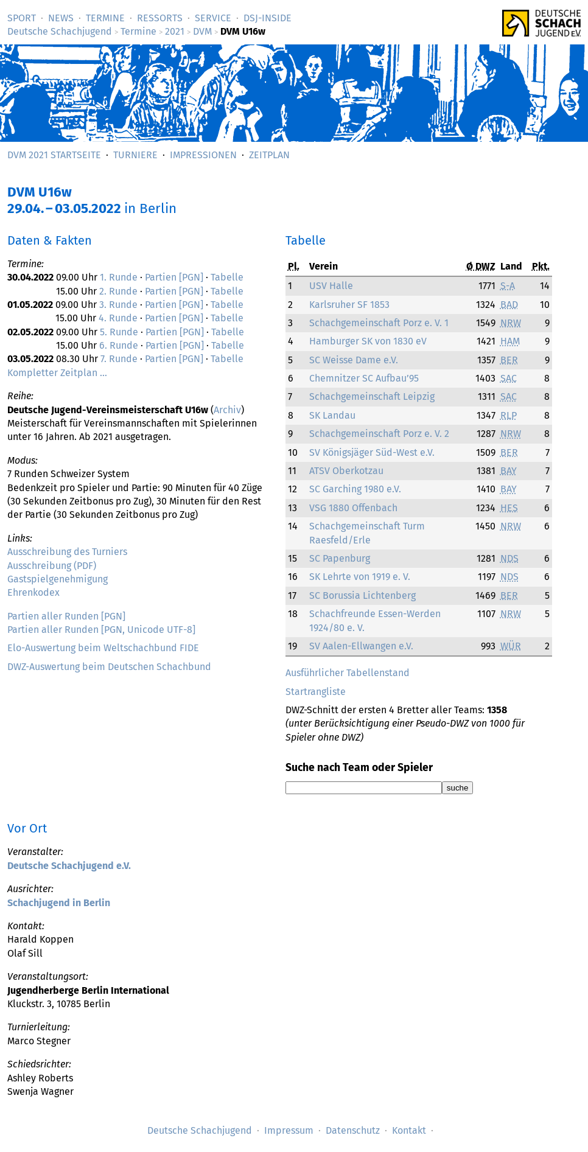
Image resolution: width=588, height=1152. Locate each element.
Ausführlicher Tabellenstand (347, 673)
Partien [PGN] (174, 277)
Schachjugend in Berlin (58, 903)
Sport (21, 18)
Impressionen (203, 155)
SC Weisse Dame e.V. (353, 360)
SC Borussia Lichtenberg (362, 595)
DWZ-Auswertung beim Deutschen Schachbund (109, 666)
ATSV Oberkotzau (346, 471)
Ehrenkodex (33, 592)
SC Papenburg (339, 558)
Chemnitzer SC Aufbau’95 (364, 378)
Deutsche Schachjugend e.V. (69, 865)
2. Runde (118, 291)
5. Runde (119, 332)
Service (213, 18)
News (61, 18)
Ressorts (160, 18)
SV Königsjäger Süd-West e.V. (372, 452)
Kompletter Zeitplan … (57, 373)
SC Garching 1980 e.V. (355, 489)
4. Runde (118, 318)
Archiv (227, 410)
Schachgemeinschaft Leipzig (372, 396)
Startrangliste (315, 691)
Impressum (288, 1130)
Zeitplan (269, 155)
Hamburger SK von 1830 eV (368, 341)
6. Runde (118, 345)
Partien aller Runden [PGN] (66, 616)
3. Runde (118, 304)
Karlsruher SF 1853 (349, 304)
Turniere (135, 155)
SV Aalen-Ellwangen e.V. (361, 646)
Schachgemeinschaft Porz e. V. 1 (379, 323)
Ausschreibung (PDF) (51, 565)
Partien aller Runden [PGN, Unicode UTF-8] (101, 629)
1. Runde (119, 277)
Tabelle (227, 277)
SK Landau (332, 415)
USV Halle (331, 285)
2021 (174, 31)
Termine (105, 18)
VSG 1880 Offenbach (353, 508)
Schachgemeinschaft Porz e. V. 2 (379, 433)
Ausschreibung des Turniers (67, 551)
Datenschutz (353, 1130)
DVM (202, 31)
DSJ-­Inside (267, 18)
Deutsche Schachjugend (59, 31)
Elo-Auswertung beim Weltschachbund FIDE (103, 648)
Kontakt (409, 1130)
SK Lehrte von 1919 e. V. (359, 576)
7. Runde (119, 359)
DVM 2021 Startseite (54, 155)
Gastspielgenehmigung (57, 579)
